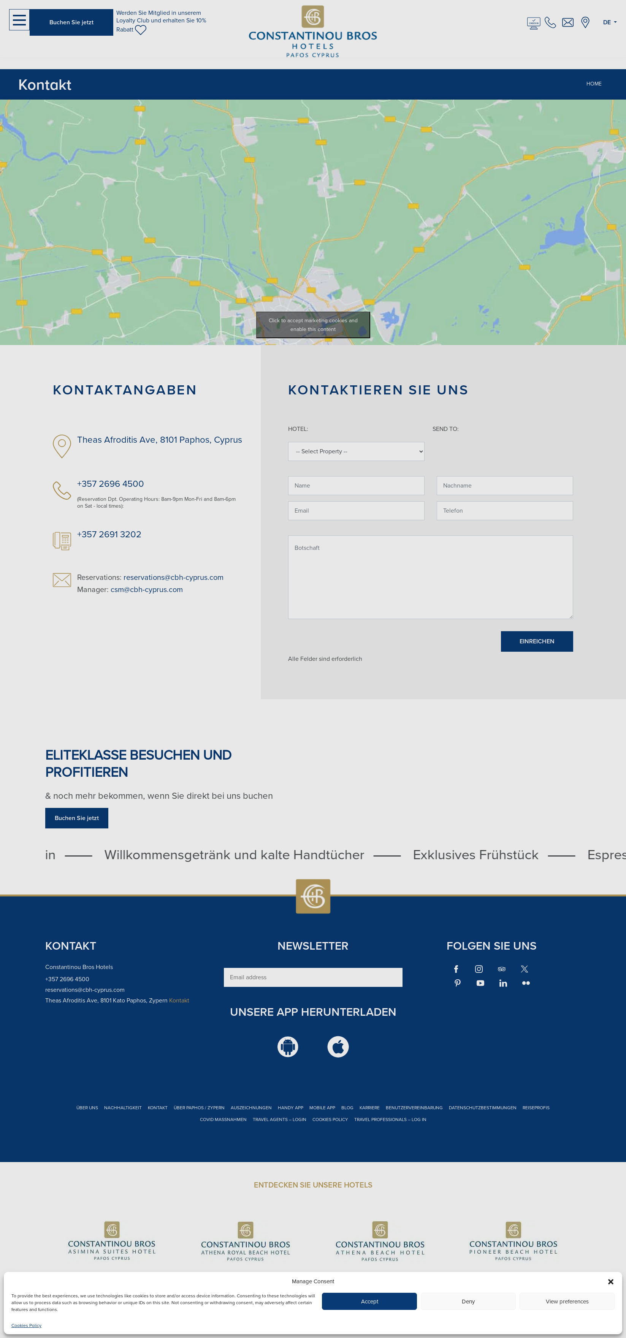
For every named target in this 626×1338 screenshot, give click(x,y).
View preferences (567, 1301)
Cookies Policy (26, 1325)
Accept (369, 1301)
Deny (468, 1301)
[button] (611, 1281)
